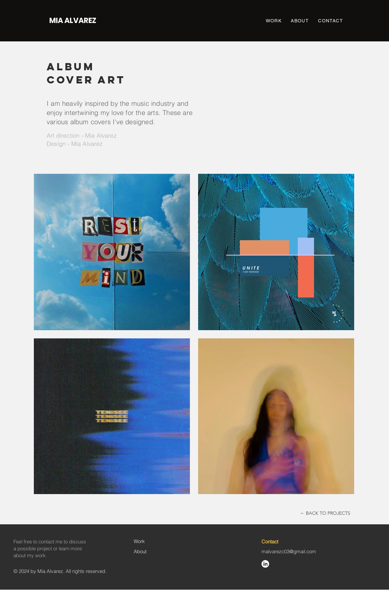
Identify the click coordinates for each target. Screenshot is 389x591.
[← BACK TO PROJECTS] (325, 513)
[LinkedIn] (265, 564)
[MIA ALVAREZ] (73, 21)
